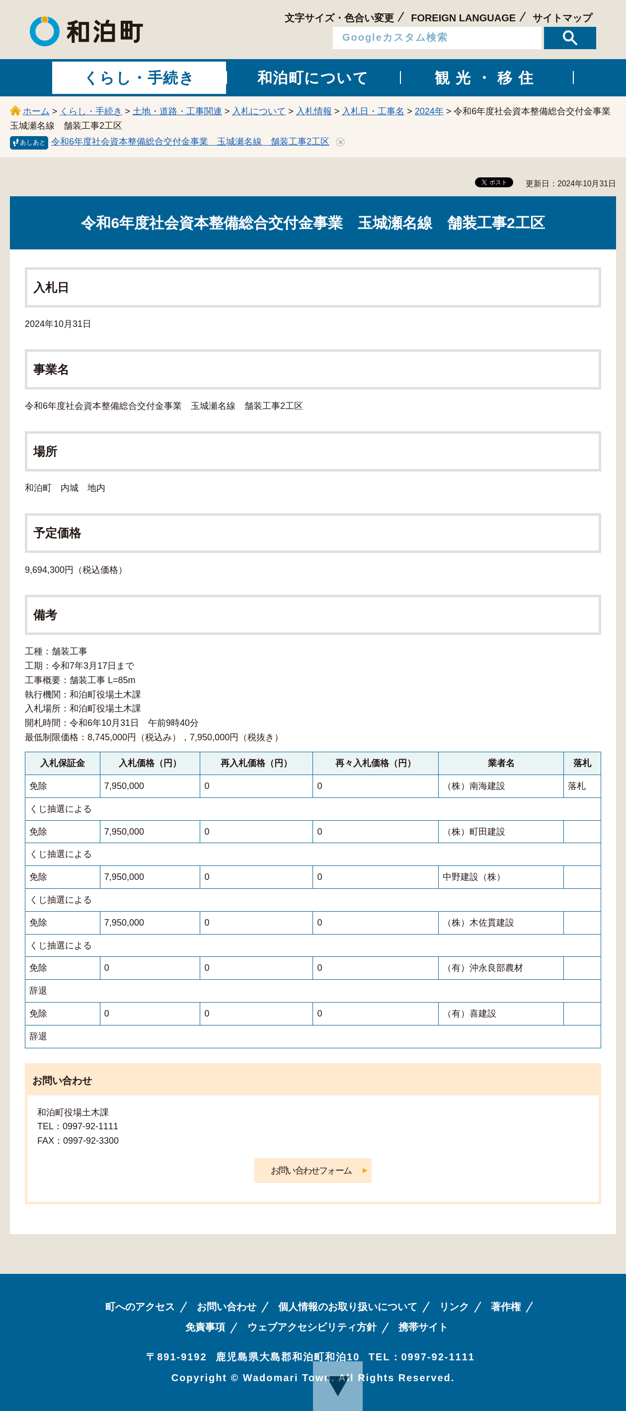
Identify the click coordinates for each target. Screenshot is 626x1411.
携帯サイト (423, 1327)
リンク (454, 1306)
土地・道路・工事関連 (177, 111)
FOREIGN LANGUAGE (463, 17)
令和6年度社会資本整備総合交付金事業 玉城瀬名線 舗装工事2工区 (190, 142)
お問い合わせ (226, 1306)
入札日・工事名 (373, 111)
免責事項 (205, 1327)
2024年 (429, 111)
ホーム (36, 111)
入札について (259, 111)
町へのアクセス (140, 1306)
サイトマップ (562, 17)
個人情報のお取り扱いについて (347, 1306)
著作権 (506, 1306)
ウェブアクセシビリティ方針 (312, 1327)
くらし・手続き (91, 111)
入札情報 (314, 111)
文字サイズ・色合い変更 (339, 17)
